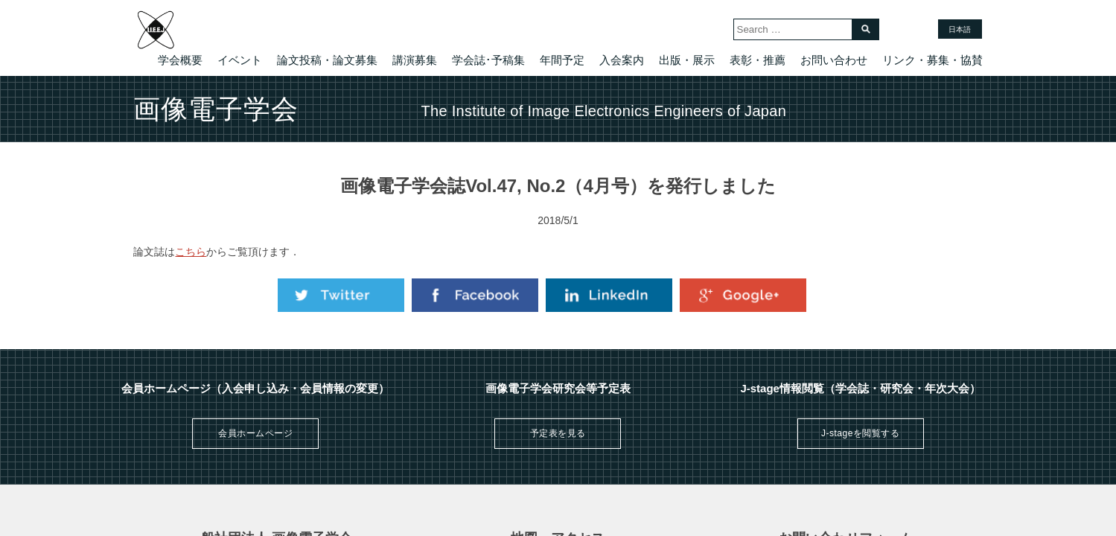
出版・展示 (687, 60)
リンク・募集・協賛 (932, 60)
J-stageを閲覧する (860, 433)
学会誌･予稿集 (488, 60)
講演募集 (414, 60)
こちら (190, 252)
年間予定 (562, 60)
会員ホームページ (255, 433)
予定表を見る (558, 433)
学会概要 (180, 60)
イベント (239, 60)
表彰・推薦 (757, 60)
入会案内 (621, 60)
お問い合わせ (833, 60)
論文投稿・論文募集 (327, 60)
